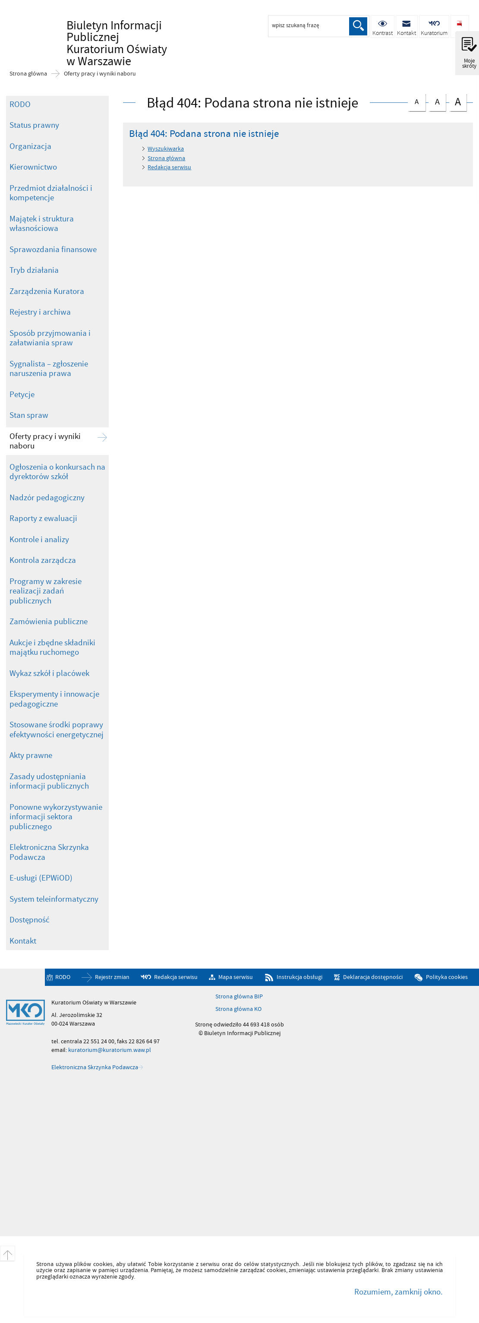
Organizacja (30, 146)
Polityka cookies (447, 977)
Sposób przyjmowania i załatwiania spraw (50, 338)
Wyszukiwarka (166, 149)
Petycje (22, 394)
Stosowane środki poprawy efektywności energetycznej (56, 730)
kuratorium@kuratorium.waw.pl (109, 1050)
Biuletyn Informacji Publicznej (118, 36)
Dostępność (29, 920)
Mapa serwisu (235, 977)
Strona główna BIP (239, 997)
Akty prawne (30, 755)
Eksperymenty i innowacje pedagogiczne (54, 699)
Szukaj (358, 26)
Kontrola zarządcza (42, 560)
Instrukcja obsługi (299, 977)
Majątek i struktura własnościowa (41, 224)
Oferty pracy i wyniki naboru (100, 74)
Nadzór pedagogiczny (47, 498)
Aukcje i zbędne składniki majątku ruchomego (52, 648)
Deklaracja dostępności (373, 977)
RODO (20, 104)
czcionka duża (457, 102)
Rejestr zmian (112, 977)
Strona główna (28, 74)
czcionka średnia (437, 101)
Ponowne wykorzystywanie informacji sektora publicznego (55, 817)
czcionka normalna (416, 100)
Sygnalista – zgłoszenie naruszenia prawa (48, 369)
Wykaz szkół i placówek (49, 673)
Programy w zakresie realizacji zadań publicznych (45, 591)
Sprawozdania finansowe (53, 249)
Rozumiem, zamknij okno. (398, 1292)
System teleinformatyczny (53, 899)
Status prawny (34, 125)
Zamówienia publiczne (48, 621)
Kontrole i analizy (39, 539)
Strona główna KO (238, 1009)
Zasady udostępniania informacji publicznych (49, 781)
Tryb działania (34, 270)
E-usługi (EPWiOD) (40, 878)
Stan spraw (28, 415)
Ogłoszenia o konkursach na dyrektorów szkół (57, 472)
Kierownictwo (33, 167)
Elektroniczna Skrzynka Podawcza (49, 852)
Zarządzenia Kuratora (46, 291)
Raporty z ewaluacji (43, 518)
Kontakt (22, 941)
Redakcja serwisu (169, 167)
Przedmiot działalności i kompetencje (50, 193)
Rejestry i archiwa (40, 312)
